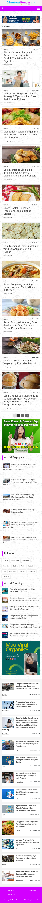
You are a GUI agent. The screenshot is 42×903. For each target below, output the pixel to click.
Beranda (11, 890)
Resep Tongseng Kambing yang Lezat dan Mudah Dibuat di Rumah (19, 287)
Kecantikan (6, 566)
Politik (23, 566)
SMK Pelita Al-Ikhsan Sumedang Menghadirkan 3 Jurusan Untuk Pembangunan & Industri (18, 497)
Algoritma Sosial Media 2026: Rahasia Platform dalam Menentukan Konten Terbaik (26, 808)
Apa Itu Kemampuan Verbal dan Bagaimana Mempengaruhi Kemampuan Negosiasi (27, 874)
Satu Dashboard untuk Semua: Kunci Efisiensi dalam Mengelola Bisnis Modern (27, 792)
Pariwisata (26, 561)
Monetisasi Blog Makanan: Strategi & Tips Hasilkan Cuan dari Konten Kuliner (20, 96)
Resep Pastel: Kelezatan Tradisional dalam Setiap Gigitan (17, 211)
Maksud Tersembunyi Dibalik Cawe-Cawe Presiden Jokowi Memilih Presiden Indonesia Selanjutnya (20, 467)
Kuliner (5, 49)
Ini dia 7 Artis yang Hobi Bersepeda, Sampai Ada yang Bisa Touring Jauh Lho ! (20, 540)
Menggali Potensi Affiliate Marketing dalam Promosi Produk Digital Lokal (27, 842)
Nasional (22, 571)
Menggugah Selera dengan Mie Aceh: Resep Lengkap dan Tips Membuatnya (20, 134)
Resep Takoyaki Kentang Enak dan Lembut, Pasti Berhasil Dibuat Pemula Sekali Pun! (20, 325)
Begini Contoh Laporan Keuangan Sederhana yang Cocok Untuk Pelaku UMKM (20, 482)
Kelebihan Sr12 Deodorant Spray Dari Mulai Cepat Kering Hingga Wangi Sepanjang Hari (20, 525)
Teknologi (6, 576)
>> (27, 415)
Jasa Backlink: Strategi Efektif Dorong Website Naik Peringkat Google (27, 760)
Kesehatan (12, 571)
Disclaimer (11, 894)
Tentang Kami (31, 890)
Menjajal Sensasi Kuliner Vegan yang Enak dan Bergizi (19, 362)
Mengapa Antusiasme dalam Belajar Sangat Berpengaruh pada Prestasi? (26, 775)
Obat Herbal (15, 561)
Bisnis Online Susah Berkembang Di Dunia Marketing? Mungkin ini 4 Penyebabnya (27, 744)
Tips (4, 571)
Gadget (30, 566)
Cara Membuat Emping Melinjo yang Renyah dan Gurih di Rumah (20, 249)
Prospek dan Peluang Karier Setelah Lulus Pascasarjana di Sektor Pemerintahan (26, 704)
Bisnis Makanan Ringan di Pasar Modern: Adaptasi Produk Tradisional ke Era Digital (18, 57)
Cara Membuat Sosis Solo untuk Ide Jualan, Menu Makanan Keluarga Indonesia (19, 172)
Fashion (5, 561)
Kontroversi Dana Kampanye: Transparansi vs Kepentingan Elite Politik (26, 858)
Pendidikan (31, 571)
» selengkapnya (7, 64)
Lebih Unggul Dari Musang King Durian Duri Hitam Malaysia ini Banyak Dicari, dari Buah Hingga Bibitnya (20, 400)
